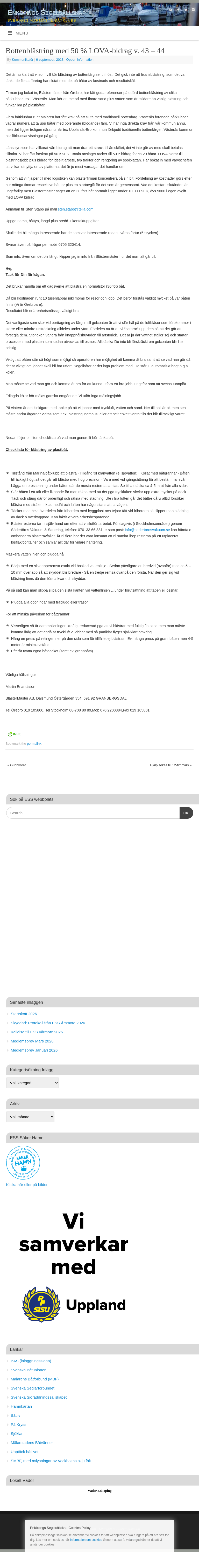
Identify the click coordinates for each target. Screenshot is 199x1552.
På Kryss (18, 1424)
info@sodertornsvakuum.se (147, 530)
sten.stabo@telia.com (75, 209)
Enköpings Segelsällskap (47, 12)
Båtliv (15, 1415)
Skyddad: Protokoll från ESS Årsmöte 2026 (48, 1023)
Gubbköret (17, 765)
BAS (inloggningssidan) (31, 1361)
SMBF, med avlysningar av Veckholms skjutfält (51, 1461)
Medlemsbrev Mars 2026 (32, 1041)
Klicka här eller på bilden (27, 1184)
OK (184, 812)
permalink (34, 743)
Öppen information (80, 60)
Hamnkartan (21, 1406)
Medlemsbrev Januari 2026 (34, 1050)
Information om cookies (86, 1540)
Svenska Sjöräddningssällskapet (39, 1397)
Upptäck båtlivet (25, 1451)
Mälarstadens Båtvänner (32, 1442)
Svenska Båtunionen (29, 1370)
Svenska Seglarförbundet (32, 1388)
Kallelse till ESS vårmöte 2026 (37, 1032)
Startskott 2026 (24, 1014)
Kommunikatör (22, 60)
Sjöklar (17, 1433)
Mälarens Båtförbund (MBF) (35, 1379)
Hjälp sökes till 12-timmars (170, 765)
